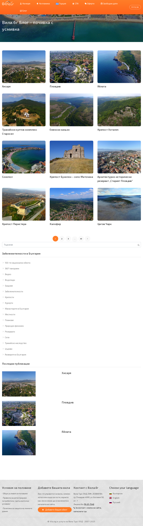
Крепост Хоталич (108, 129)
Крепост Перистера (14, 223)
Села (7, 337)
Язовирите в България (15, 354)
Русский (116, 502)
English (116, 498)
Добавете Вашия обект (54, 509)
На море (25, 3)
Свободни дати (109, 3)
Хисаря (66, 373)
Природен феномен (14, 326)
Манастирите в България (17, 308)
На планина (43, 3)
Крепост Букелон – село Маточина (71, 176)
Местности (10, 314)
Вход (135, 7)
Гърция (61, 3)
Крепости (9, 297)
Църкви (8, 349)
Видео (8, 274)
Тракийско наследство (16, 343)
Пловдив (68, 402)
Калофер (55, 223)
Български (117, 493)
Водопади (10, 280)
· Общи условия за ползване (15, 493)
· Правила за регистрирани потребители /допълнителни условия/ (15, 501)
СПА (75, 3)
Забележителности (14, 291)
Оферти (89, 3)
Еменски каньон (60, 129)
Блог (23, 10)
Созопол (7, 176)
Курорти (9, 303)
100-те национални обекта (17, 262)
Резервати (10, 331)
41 (81, 239)
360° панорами (12, 268)
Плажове (9, 320)
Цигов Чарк (104, 223)
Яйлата (66, 431)
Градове (9, 285)
